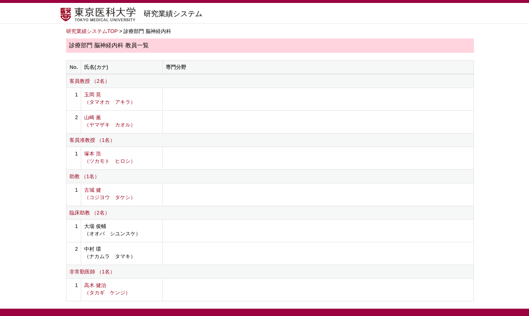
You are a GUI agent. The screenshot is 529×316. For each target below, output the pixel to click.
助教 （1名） (84, 176)
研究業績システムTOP (92, 31)
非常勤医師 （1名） (92, 272)
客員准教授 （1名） (92, 140)
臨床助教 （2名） (89, 213)
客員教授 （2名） (89, 81)
